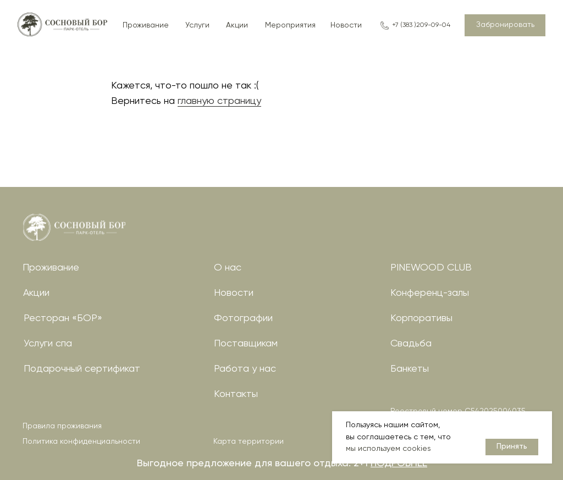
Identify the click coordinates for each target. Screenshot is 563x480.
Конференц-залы (429, 293)
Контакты (236, 394)
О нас (227, 268)
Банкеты (409, 369)
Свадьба (411, 344)
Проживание (51, 268)
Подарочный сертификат (82, 369)
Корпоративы (421, 318)
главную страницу (219, 101)
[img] (74, 227)
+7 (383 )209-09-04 (421, 25)
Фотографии (243, 318)
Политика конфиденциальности (81, 441)
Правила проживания (62, 426)
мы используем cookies (388, 449)
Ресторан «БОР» (63, 318)
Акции (36, 293)
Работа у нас (245, 369)
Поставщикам (246, 344)
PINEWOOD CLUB (431, 268)
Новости (233, 293)
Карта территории (248, 441)
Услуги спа (48, 344)
